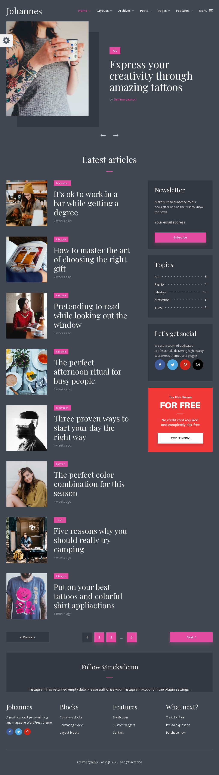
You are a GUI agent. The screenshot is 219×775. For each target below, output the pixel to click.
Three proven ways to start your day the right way (91, 428)
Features (182, 11)
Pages (162, 11)
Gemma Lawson (125, 99)
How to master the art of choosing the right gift (91, 259)
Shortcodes (121, 717)
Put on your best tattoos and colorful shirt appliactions (88, 596)
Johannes (24, 10)
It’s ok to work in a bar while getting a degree (86, 203)
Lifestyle (61, 239)
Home (82, 11)
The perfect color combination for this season (89, 484)
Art (115, 50)
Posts (144, 11)
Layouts (103, 11)
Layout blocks (69, 732)
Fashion (60, 463)
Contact (118, 732)
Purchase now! (176, 732)
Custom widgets (124, 725)
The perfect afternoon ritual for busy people (87, 371)
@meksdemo (120, 667)
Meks (94, 762)
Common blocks (71, 717)
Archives (124, 11)
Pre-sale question (178, 725)
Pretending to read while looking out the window (90, 315)
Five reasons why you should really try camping (90, 540)
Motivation (62, 183)
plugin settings (177, 689)
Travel (60, 520)
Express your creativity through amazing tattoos (151, 75)
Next (190, 637)
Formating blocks (72, 725)
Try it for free (175, 717)
